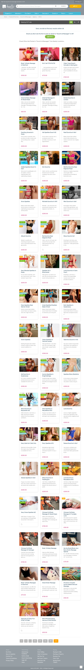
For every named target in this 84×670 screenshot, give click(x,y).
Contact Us (9, 656)
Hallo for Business (42, 654)
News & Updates (10, 654)
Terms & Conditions (11, 658)
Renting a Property (58, 654)
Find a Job (56, 658)
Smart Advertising (27, 658)
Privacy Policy (10, 660)
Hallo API (24, 660)
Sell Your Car (40, 656)
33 (50, 641)
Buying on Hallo (57, 652)
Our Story (8, 652)
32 (45, 641)
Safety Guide (25, 656)
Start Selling (40, 652)
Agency (35, 17)
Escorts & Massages (60, 9)
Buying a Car (56, 656)
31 (40, 641)
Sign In (49, 36)
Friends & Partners (14, 17)
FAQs (23, 662)
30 (35, 641)
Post (75, 6)
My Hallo (78, 1)
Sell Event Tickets (42, 658)
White (40, 17)
